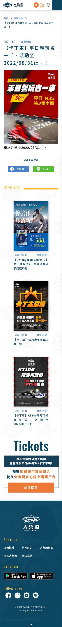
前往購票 (31, 487)
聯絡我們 (27, 555)
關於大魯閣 (10, 555)
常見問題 (27, 547)
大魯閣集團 (46, 547)
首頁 (6, 18)
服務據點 (9, 547)
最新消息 (18, 18)
